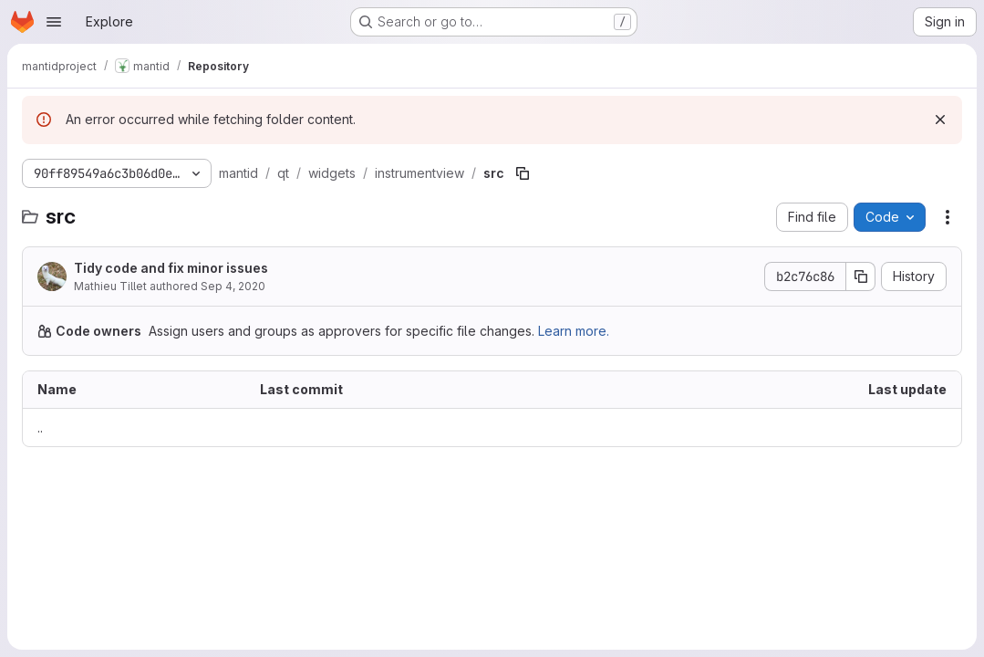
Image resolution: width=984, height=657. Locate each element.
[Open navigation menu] (53, 21)
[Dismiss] (940, 119)
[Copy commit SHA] (860, 276)
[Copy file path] (522, 173)
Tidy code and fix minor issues (171, 268)
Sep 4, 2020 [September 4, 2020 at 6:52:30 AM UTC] (233, 286)
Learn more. (573, 331)
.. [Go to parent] (40, 427)
